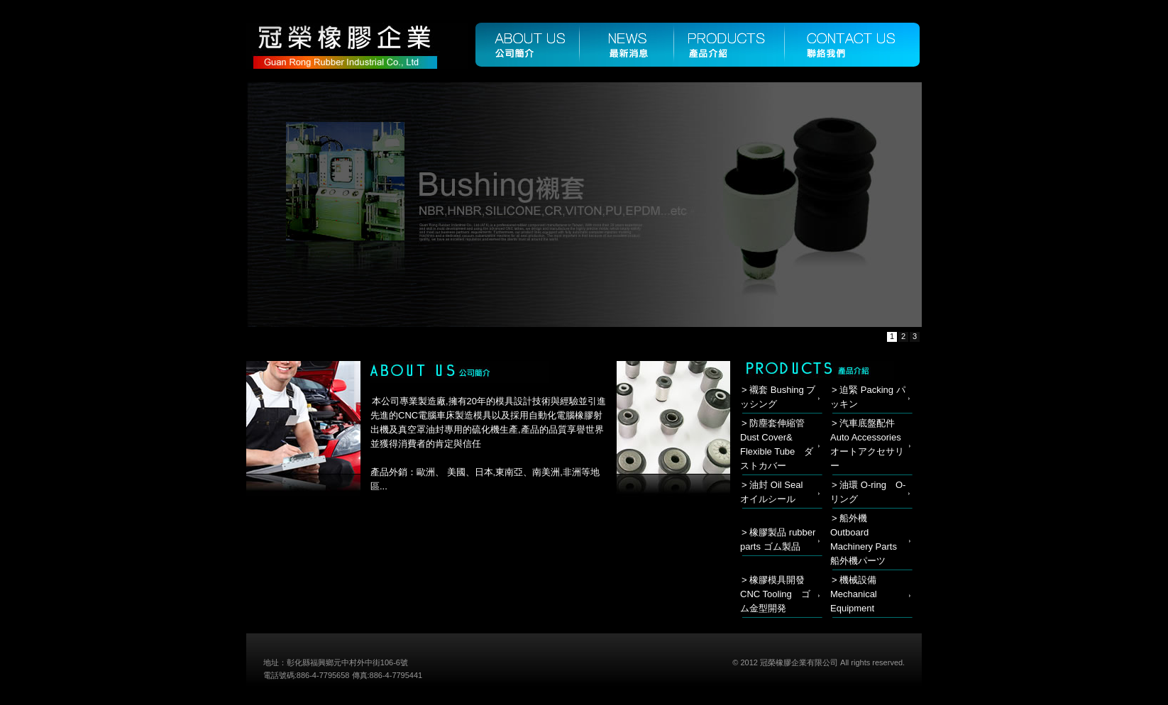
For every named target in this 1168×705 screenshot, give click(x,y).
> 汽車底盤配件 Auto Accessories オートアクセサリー (870, 444)
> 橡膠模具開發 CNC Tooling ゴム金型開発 (775, 594)
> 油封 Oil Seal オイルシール (776, 491)
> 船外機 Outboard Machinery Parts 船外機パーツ (868, 539)
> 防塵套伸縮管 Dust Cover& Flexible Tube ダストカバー (776, 444)
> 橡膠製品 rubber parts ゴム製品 (777, 539)
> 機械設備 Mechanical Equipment (853, 594)
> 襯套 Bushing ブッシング (777, 396)
